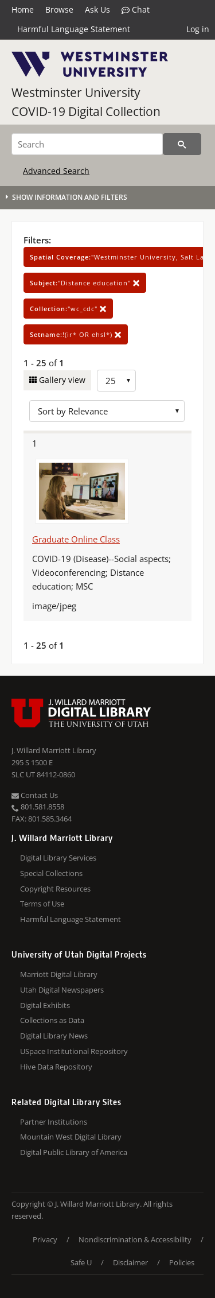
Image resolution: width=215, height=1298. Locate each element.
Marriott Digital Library (58, 974)
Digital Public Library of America (73, 1152)
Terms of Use (42, 903)
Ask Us (97, 9)
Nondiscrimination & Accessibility (135, 1239)
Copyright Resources (55, 889)
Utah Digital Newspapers (62, 990)
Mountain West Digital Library (71, 1137)
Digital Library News (54, 1035)
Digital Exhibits (45, 1005)
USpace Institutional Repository (74, 1051)
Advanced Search (56, 170)
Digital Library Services (58, 858)
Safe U (81, 1262)
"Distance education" (85, 282)
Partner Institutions (53, 1122)
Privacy (45, 1239)
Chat (136, 10)
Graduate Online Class (76, 539)
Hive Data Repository (56, 1066)
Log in (197, 29)
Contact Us (34, 795)
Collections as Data (52, 1020)
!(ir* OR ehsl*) (76, 334)
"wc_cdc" (68, 308)
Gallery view (61, 379)
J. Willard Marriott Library (53, 750)
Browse (59, 9)
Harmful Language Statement (73, 29)
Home (22, 9)
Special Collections (51, 873)
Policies (181, 1262)
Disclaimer (130, 1262)
